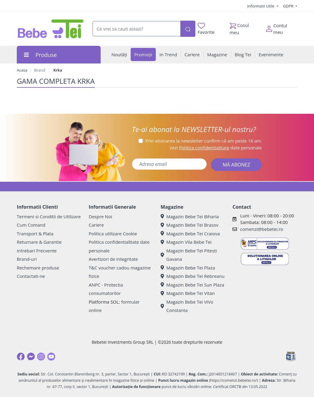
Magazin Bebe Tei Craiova (190, 234)
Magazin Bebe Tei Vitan (188, 293)
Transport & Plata (35, 234)
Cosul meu (239, 27)
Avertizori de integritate (113, 259)
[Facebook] (21, 356)
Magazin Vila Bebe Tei (186, 242)
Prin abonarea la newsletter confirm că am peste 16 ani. (203, 141)
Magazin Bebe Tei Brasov (189, 225)
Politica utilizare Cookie (113, 234)
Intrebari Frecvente (37, 251)
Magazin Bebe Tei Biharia (190, 216)
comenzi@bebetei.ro (261, 229)
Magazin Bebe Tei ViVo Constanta (187, 306)
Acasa (22, 70)
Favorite (206, 29)
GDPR (289, 6)
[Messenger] (31, 356)
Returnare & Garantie (39, 242)
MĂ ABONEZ (236, 164)
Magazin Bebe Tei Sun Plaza (192, 285)
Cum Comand (31, 225)
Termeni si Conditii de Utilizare (49, 216)
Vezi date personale (215, 148)
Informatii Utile (261, 6)
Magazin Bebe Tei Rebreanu (192, 276)
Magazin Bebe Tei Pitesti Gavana (189, 255)
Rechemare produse (38, 268)
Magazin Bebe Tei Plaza (188, 268)
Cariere (96, 225)
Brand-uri (27, 259)
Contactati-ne (31, 276)
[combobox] (136, 29)
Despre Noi (100, 216)
